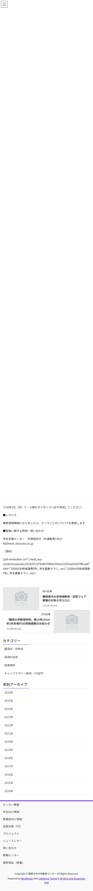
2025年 (8, 701)
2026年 (8, 692)
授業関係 (9, 665)
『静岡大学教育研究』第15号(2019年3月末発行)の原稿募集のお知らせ (28, 621)
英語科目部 (11, 657)
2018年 (8, 758)
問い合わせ (10, 848)
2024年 (8, 709)
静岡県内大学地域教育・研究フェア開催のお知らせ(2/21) (64, 598)
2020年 (8, 742)
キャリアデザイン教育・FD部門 (23, 673)
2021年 (8, 733)
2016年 (8, 775)
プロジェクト (11, 833)
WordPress (27, 878)
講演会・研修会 (13, 649)
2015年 (8, 783)
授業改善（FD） (13, 826)
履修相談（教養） (14, 862)
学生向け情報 (11, 812)
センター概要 (11, 805)
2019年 (8, 750)
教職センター (11, 855)
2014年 (8, 791)
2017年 (8, 766)
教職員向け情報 (12, 819)
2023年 (8, 717)
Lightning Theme (48, 878)
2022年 (8, 725)
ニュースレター (12, 841)
